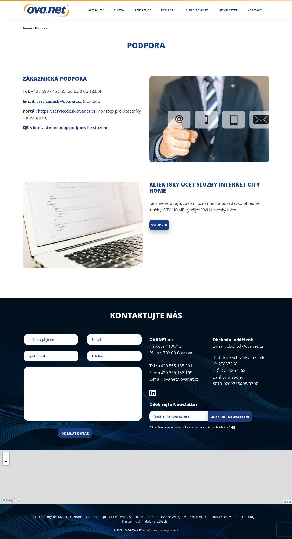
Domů (27, 28)
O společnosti (197, 10)
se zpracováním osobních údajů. (211, 427)
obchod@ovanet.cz (245, 346)
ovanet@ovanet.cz (181, 379)
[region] (146, 477)
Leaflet (287, 501)
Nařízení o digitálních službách (144, 521)
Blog (251, 517)
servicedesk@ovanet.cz (59, 101)
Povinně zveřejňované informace (183, 517)
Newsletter (228, 10)
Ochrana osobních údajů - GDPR (93, 517)
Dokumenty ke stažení (51, 517)
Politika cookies (221, 517)
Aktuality (96, 10)
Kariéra (240, 517)
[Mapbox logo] (10, 500)
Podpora (168, 10)
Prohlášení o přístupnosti (138, 517)
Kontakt (255, 10)
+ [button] (6, 455)
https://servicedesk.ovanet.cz (66, 111)
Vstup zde (159, 225)
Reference (142, 10)
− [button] (6, 462)
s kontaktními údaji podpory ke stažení (65, 127)
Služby (119, 10)
